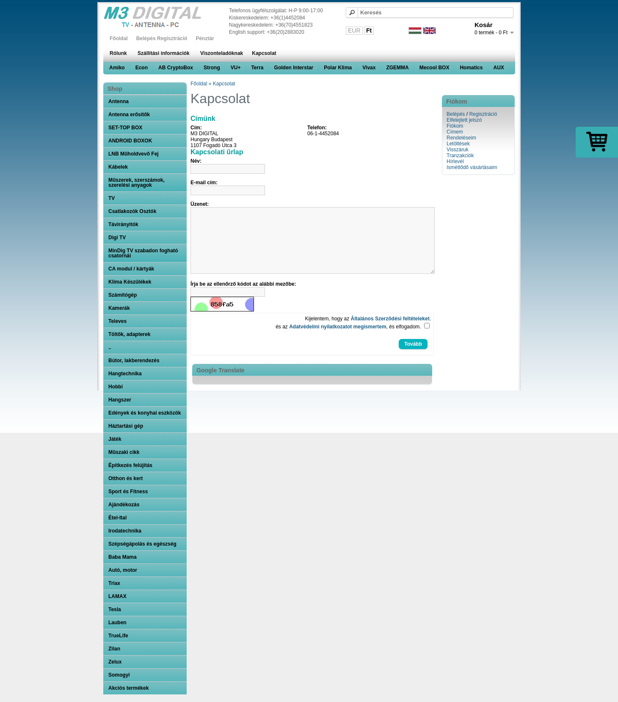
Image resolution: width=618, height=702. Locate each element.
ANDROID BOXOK (130, 141)
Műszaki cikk (123, 452)
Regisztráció (483, 114)
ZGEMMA (397, 68)
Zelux (114, 662)
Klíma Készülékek (129, 282)
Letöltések (458, 144)
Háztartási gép (125, 426)
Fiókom (455, 126)
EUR (354, 30)
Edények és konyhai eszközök (144, 413)
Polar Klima (338, 68)
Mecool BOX (434, 68)
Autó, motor (122, 570)
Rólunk (118, 53)
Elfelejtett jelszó (464, 120)
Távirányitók (123, 224)
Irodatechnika (124, 531)
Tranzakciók (460, 155)
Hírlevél (455, 161)
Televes (117, 321)
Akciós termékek (128, 688)
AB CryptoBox (175, 68)
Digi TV (117, 237)
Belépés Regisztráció (162, 38)
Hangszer (119, 400)
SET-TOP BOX (125, 128)
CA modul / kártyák (131, 269)
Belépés (456, 114)
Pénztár (205, 38)
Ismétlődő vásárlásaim (472, 167)
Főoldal (119, 38)
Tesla (114, 609)
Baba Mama (122, 557)
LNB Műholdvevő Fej (133, 154)
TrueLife (118, 636)
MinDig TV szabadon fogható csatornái (143, 253)
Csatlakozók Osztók (132, 211)
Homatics (471, 68)
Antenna (118, 101)
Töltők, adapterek (129, 334)
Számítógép (122, 295)
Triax (114, 583)
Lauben (117, 623)
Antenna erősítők (129, 114)
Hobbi (115, 387)
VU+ (236, 68)
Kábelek (118, 167)
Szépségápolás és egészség (142, 544)
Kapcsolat (264, 53)
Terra (257, 68)
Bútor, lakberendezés (134, 360)
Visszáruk (458, 150)
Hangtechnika (125, 374)
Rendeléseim (461, 138)
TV (111, 198)
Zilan (114, 649)
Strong (212, 68)
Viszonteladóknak (221, 53)
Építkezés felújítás (130, 465)
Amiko (117, 68)
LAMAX (117, 596)
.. (109, 347)
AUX (498, 68)
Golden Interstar (294, 68)
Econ (141, 68)
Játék (114, 439)
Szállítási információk (164, 53)
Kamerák (119, 308)
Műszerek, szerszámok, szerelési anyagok (136, 182)
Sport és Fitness (128, 491)
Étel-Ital (117, 518)
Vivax (368, 68)
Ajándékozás (123, 505)
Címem (455, 132)
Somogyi (119, 675)
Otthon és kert (125, 478)
